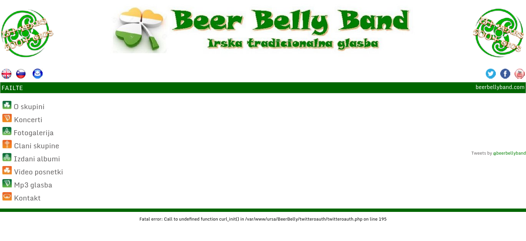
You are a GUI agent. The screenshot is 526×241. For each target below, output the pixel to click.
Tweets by (498, 153)
